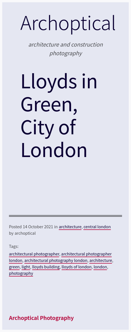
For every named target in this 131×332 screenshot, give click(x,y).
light (26, 266)
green (14, 266)
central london (97, 226)
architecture (70, 226)
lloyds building (46, 266)
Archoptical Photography (41, 318)
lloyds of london (77, 266)
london (100, 266)
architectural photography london (55, 260)
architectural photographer (34, 254)
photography (21, 273)
